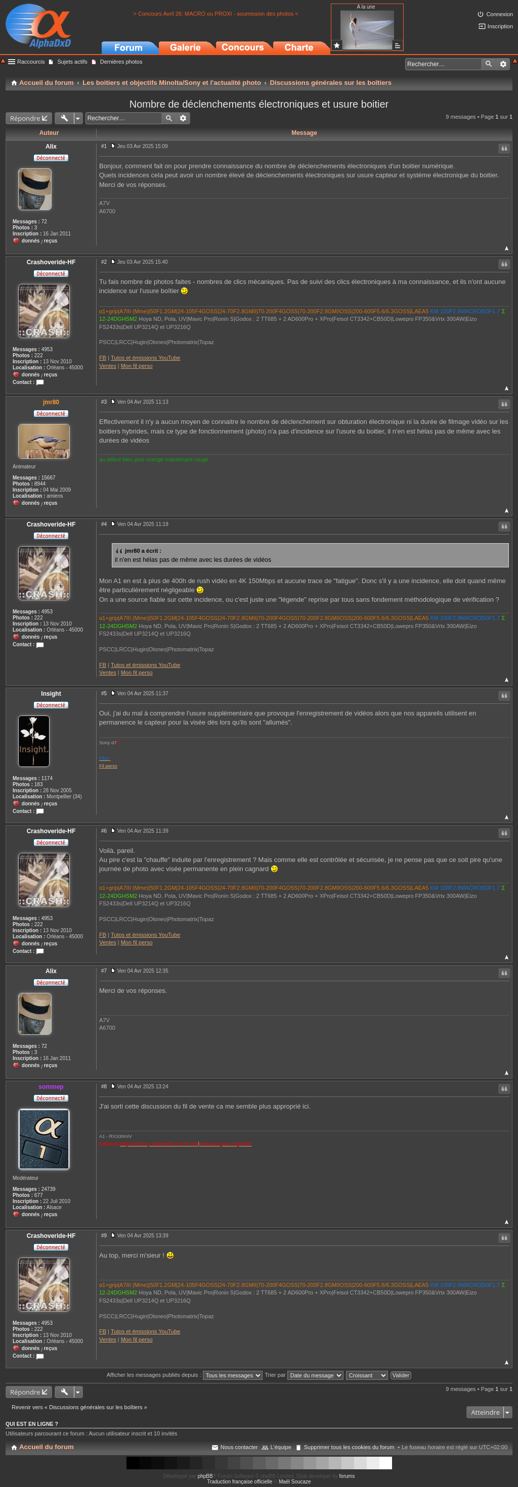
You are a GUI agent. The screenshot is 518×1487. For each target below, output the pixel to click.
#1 (104, 146)
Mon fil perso (137, 366)
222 (38, 355)
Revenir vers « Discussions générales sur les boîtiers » (79, 1407)
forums (347, 1476)
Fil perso (108, 766)
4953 (47, 349)
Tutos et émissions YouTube (145, 358)
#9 (104, 1235)
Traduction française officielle (239, 1481)
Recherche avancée (503, 64)
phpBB (205, 1476)
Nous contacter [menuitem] (239, 1447)
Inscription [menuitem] (500, 26)
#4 (104, 524)
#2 (104, 262)
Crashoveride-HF (51, 262)
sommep (50, 1086)
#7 (104, 971)
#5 (104, 693)
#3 (104, 402)
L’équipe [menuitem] (281, 1447)
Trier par (304, 1375)
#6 (104, 831)
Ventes (107, 366)
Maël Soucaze (295, 1481)
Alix (51, 146)
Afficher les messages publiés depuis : (185, 1375)
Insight (51, 693)
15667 (48, 478)
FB (102, 358)
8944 (40, 484)
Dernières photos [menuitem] (121, 62)
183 (38, 784)
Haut (506, 248)
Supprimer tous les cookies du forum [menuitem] (349, 1447)
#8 (104, 1086)
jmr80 (51, 402)
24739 (48, 1189)
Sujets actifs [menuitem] (72, 62)
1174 (47, 778)
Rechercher (488, 64)
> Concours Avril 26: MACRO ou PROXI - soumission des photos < (215, 14)
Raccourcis (31, 62)
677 (38, 1195)
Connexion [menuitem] (499, 14)
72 (44, 221)
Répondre (25, 118)
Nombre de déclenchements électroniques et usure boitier (259, 104)
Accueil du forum (46, 1447)
